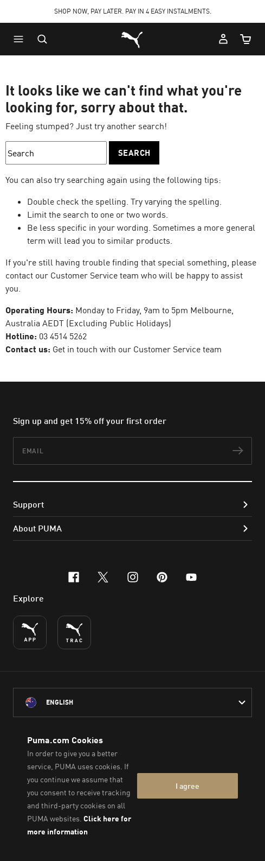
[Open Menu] (21, 39)
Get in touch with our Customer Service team (137, 349)
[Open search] (42, 39)
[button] (21, 39)
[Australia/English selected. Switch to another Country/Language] (132, 702)
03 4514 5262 (63, 336)
